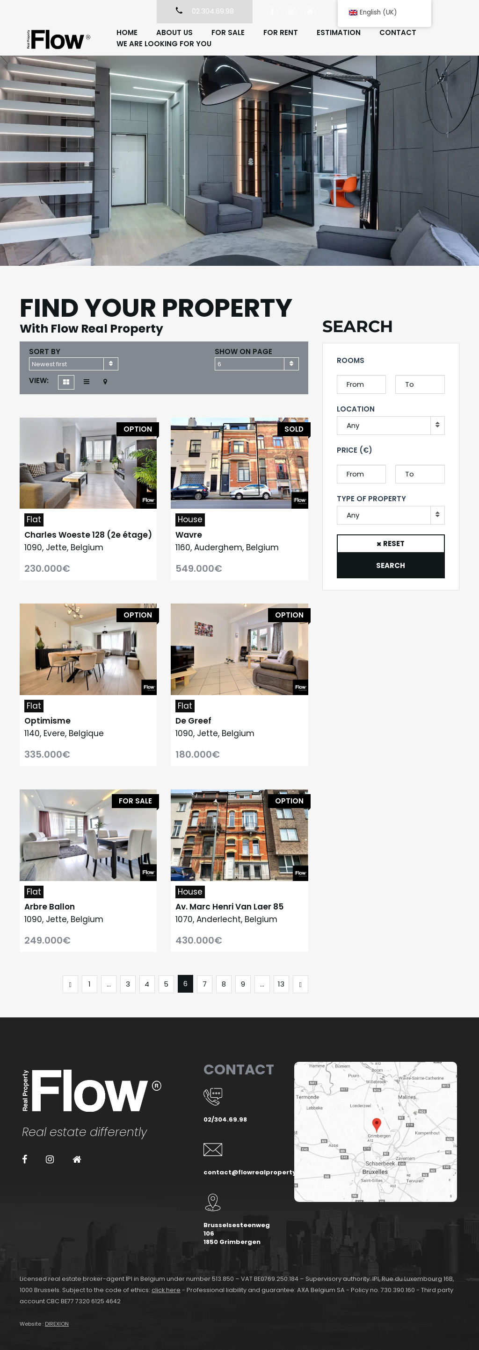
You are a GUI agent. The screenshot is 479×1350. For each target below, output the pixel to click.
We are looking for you (163, 44)
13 (281, 984)
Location (356, 409)
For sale (228, 32)
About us (174, 32)
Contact (397, 32)
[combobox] (73, 363)
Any (353, 425)
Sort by (44, 351)
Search (390, 565)
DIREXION (57, 1324)
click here (166, 1290)
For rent (280, 32)
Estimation (339, 32)
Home (127, 32)
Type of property (371, 499)
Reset (394, 543)
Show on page (243, 351)
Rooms (350, 360)
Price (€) (354, 450)
